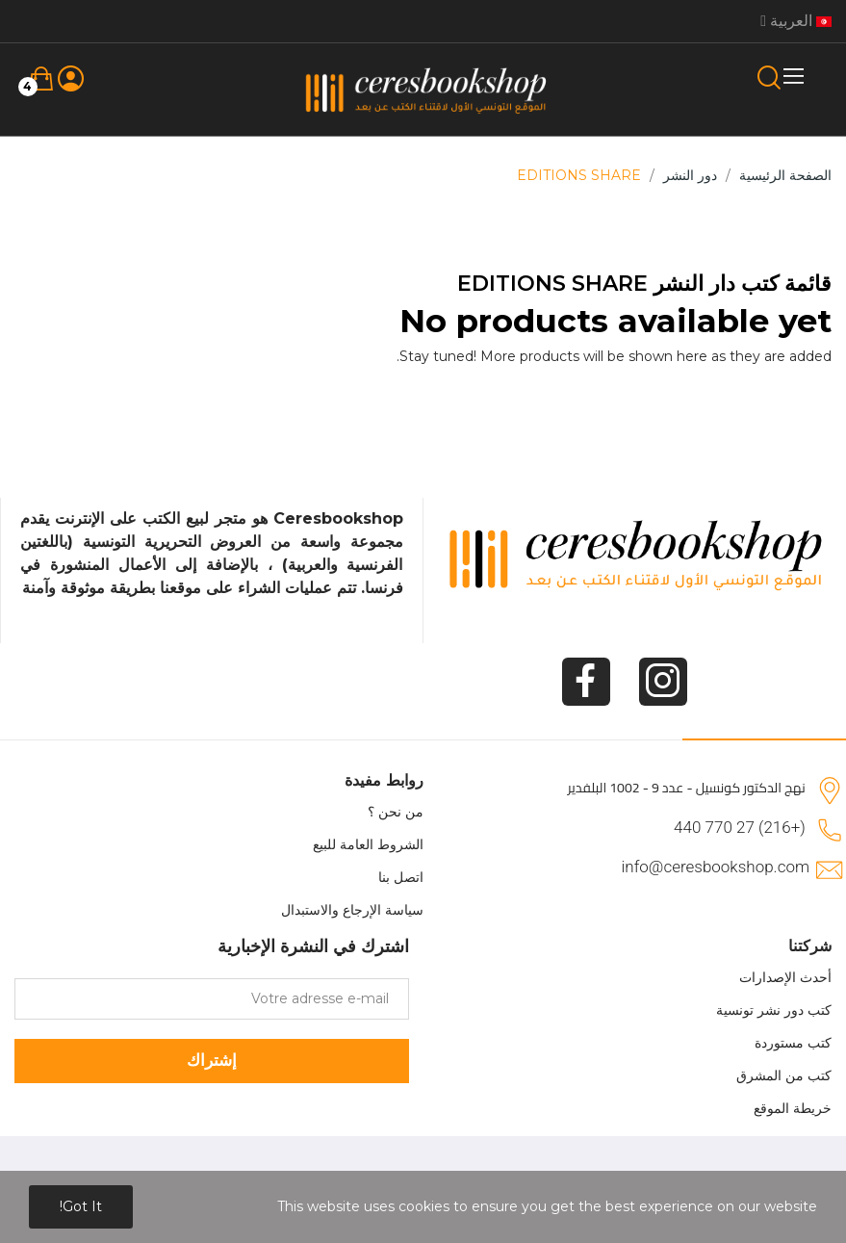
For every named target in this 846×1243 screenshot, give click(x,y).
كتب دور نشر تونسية (774, 1010)
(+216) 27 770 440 (740, 827)
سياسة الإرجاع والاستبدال (352, 910)
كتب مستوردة (793, 1042)
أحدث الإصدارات (785, 977)
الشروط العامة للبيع (368, 844)
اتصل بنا (400, 877)
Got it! (81, 1206)
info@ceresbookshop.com (715, 866)
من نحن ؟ (395, 811)
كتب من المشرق (784, 1075)
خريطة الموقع (793, 1108)
